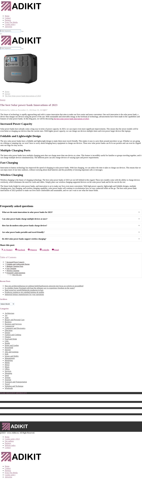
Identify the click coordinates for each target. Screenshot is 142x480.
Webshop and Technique (14, 386)
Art (6, 315)
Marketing (9, 360)
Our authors (9, 441)
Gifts (7, 341)
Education (8, 330)
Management (10, 358)
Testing (7, 378)
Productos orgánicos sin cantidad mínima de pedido (24, 292)
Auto (7, 318)
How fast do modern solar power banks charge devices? (71, 226)
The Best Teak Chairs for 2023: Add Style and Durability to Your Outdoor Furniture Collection (41, 412)
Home (7, 16)
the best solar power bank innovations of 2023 (71, 119)
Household (9, 348)
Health (7, 343)
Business (8, 322)
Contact (8, 18)
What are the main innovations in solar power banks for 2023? (71, 212)
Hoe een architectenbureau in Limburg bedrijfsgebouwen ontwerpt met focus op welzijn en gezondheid (44, 286)
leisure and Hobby (12, 356)
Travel (7, 384)
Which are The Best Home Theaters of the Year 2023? (25, 406)
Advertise (8, 27)
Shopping (8, 373)
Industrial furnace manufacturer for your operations (24, 294)
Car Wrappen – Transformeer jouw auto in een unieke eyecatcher (29, 404)
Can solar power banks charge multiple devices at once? (71, 219)
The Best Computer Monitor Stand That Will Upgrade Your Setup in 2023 (33, 400)
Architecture (9, 313)
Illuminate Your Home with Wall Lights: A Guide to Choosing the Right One (34, 418)
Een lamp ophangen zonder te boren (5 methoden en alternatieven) (30, 398)
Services (8, 371)
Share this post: (17, 275)
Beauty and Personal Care (14, 320)
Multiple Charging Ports (15, 266)
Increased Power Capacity (15, 262)
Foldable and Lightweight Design (18, 264)
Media (7, 363)
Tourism (8, 380)
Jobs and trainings (12, 352)
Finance (8, 337)
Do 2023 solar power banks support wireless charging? (71, 239)
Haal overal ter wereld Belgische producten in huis (24, 290)
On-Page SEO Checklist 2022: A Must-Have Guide (24, 416)
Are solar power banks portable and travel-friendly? (71, 232)
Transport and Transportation (16, 382)
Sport (7, 375)
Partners (8, 20)
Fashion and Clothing (13, 335)
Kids (6, 354)
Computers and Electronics (15, 328)
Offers (7, 369)
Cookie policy (10, 24)
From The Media (11, 22)
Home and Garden (12, 345)
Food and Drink (11, 339)
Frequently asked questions (16, 273)
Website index (10, 445)
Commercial (9, 326)
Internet (8, 350)
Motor (7, 365)
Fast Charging (11, 268)
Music (7, 367)
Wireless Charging (13, 271)
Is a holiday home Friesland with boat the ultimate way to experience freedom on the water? (40, 288)
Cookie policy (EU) (12, 439)
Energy (2, 100)
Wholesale (9, 388)
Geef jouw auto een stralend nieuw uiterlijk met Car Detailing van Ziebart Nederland (37, 410)
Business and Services (13, 324)
